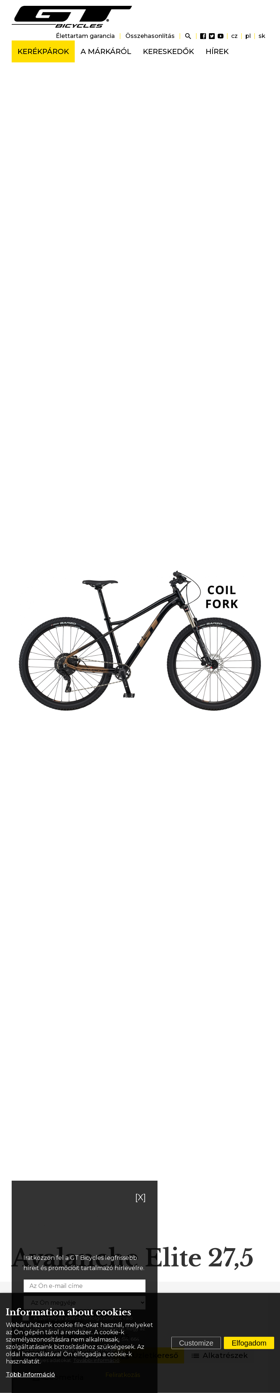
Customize (196, 1343)
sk (261, 35)
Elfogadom (249, 1343)
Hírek (217, 51)
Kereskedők (168, 51)
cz (234, 35)
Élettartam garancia (85, 35)
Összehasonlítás (150, 35)
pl (248, 35)
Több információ (30, 1374)
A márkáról (106, 51)
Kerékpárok (43, 51)
